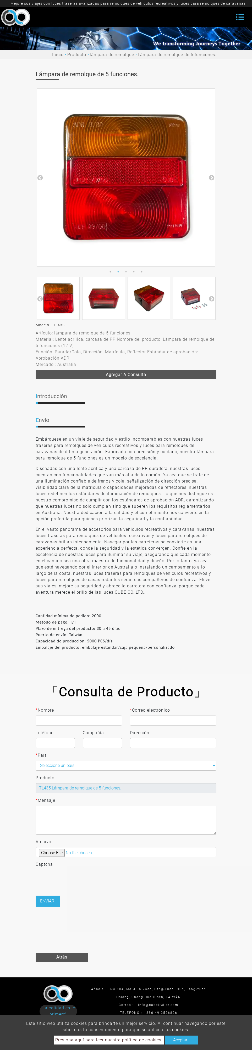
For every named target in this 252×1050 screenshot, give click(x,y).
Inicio (58, 54)
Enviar (47, 901)
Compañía (93, 732)
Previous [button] (39, 177)
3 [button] (126, 271)
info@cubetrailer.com (158, 1005)
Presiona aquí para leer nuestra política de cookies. (109, 1039)
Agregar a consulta (126, 374)
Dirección (139, 732)
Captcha (44, 864)
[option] (126, 177)
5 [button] (141, 271)
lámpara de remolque (112, 54)
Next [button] (211, 177)
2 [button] (118, 271)
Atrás (61, 957)
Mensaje (45, 800)
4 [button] (133, 271)
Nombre (45, 710)
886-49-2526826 (161, 1013)
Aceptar (180, 1039)
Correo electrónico (150, 710)
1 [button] (110, 271)
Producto (76, 54)
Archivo (43, 841)
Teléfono (45, 732)
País (41, 755)
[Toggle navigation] (240, 17)
